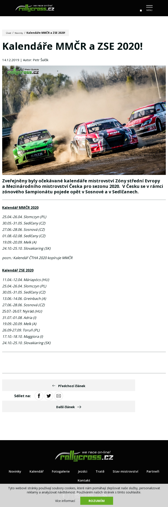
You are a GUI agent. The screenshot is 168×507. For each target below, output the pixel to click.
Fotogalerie (70, 452)
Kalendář (44, 452)
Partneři (73, 461)
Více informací (65, 500)
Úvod (9, 33)
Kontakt (95, 461)
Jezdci (93, 452)
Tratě (111, 452)
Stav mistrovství (139, 452)
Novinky (21, 33)
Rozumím (96, 500)
